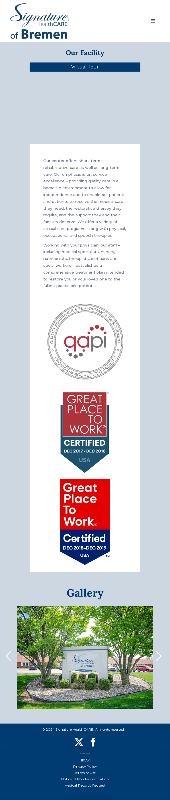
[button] (153, 21)
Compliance (85, 754)
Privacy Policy (85, 766)
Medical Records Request (85, 785)
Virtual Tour (85, 67)
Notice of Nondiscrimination (85, 779)
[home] (39, 21)
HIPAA (85, 760)
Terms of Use (85, 773)
